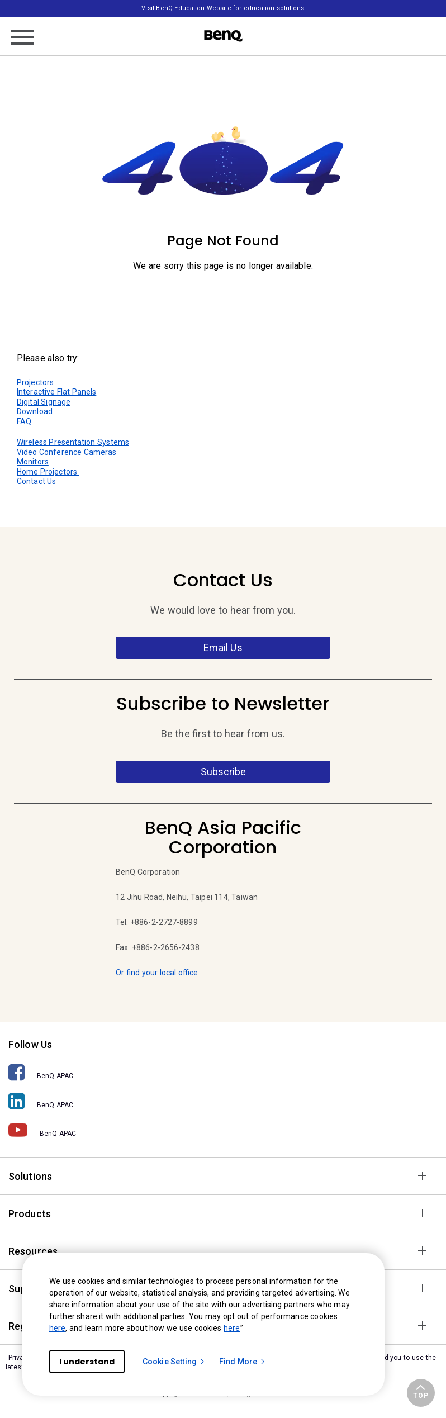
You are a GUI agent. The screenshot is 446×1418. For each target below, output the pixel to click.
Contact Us (37, 481)
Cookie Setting (174, 1361)
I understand (87, 1361)
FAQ (25, 421)
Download (35, 411)
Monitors (33, 461)
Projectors (35, 382)
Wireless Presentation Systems (73, 442)
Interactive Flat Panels (56, 391)
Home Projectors (48, 471)
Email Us (222, 647)
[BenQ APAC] (223, 1072)
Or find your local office (157, 972)
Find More (242, 1361)
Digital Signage (43, 401)
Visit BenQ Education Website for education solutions (222, 8)
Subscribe (223, 771)
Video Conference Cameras (66, 452)
